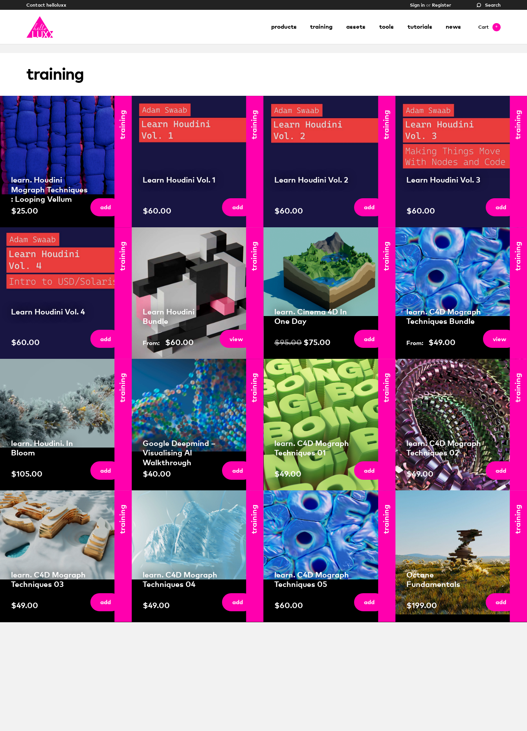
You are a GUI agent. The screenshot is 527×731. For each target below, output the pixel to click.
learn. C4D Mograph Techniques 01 (311, 447)
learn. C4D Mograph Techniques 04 (180, 579)
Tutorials (420, 27)
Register (441, 4)
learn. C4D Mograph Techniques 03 (48, 579)
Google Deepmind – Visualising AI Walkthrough (179, 452)
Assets (355, 27)
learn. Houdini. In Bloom (42, 447)
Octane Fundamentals (433, 579)
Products (284, 27)
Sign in (417, 4)
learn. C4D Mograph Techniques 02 (443, 447)
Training (321, 27)
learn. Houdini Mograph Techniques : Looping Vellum (49, 189)
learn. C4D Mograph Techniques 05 (311, 579)
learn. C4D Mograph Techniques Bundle (443, 316)
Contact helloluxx (46, 4)
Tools (386, 27)
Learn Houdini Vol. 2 (311, 180)
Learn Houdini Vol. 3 (443, 180)
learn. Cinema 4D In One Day (310, 316)
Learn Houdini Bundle (169, 316)
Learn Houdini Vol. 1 (179, 180)
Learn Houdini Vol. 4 (48, 311)
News (453, 27)
